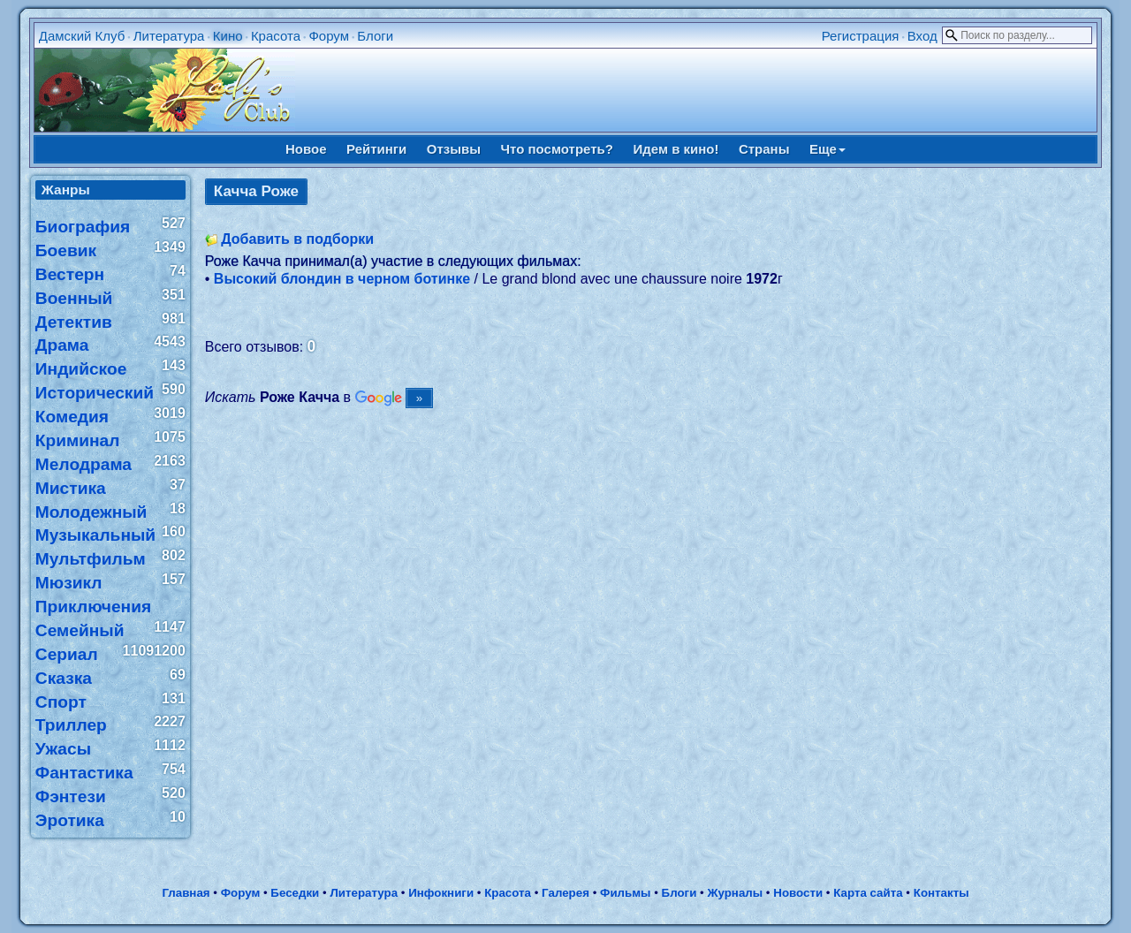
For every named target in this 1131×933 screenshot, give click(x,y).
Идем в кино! (675, 148)
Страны (764, 148)
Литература (169, 35)
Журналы (735, 892)
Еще (827, 148)
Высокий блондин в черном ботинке (342, 278)
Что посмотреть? (557, 148)
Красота (275, 35)
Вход (922, 35)
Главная (185, 892)
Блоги (375, 35)
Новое (306, 148)
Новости (798, 892)
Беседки (294, 892)
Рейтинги (376, 148)
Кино (228, 35)
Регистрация (860, 35)
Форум (328, 35)
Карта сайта (867, 892)
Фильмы (625, 892)
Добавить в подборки (297, 239)
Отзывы (454, 148)
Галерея (565, 892)
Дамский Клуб (82, 35)
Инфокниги (441, 892)
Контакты (941, 892)
